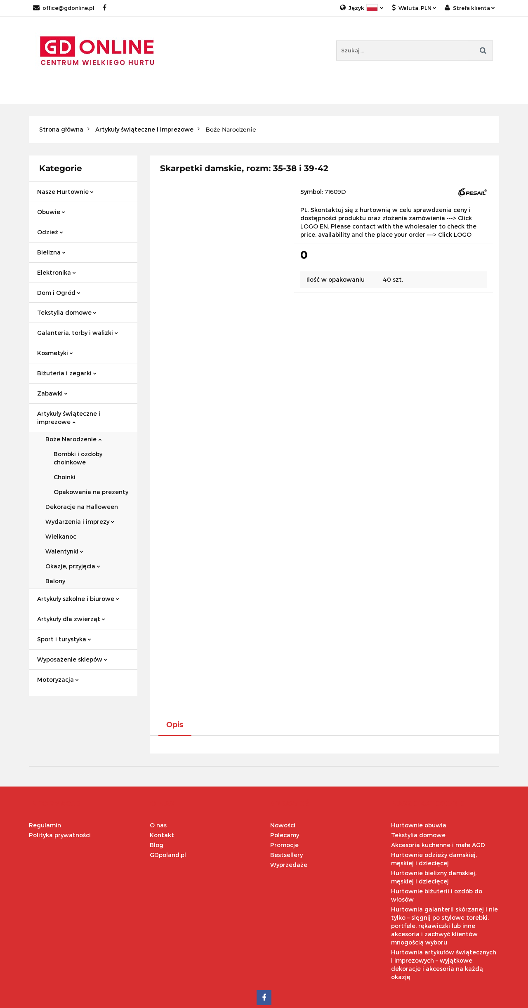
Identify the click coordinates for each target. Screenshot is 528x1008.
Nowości (282, 779)
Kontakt (162, 789)
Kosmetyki (55, 352)
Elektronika (56, 272)
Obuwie (51, 211)
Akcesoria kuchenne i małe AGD (438, 799)
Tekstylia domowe (67, 312)
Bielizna (51, 252)
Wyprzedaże (288, 819)
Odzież (50, 232)
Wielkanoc (60, 536)
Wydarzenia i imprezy (79, 521)
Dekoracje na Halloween (81, 506)
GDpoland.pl (168, 809)
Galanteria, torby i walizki (77, 332)
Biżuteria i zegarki (67, 373)
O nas (158, 779)
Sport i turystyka (64, 639)
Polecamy (284, 789)
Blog (156, 799)
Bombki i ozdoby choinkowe (78, 458)
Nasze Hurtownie (65, 191)
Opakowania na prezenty (91, 491)
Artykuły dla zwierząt (71, 618)
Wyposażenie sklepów (72, 659)
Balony (55, 580)
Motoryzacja (58, 679)
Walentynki (64, 551)
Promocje (284, 799)
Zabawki (52, 393)
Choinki (64, 476)
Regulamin (45, 779)
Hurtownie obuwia (418, 779)
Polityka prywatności (60, 789)
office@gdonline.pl (63, 8)
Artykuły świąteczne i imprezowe (68, 417)
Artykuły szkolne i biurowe (78, 598)
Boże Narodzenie (73, 439)
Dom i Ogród (58, 292)
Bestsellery (286, 809)
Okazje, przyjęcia (72, 566)
